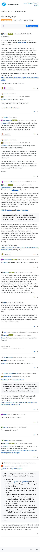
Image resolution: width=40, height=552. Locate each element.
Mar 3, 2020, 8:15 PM (17, 302)
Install (36, 5)
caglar (5, 414)
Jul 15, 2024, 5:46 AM (21, 466)
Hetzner (17, 108)
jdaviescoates (7, 97)
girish (5, 463)
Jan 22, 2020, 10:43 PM (29, 120)
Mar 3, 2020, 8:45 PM (25, 335)
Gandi (12, 108)
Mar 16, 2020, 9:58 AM (19, 414)
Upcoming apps (22, 210)
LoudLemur (6, 466)
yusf (4, 302)
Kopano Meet (21, 42)
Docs (35, 3)
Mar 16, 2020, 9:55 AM (23, 376)
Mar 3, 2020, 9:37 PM (17, 360)
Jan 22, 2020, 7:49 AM (25, 34)
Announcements (7, 20)
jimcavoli (6, 272)
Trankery (5, 427)
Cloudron (6, 108)
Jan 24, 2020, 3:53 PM (29, 259)
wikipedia (15, 190)
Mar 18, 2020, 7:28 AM (20, 427)
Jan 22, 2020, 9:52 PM (23, 97)
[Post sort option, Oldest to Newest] (3, 26)
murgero (5, 335)
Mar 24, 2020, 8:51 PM (26, 443)
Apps (25, 3)
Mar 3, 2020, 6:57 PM (26, 272)
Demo (30, 3)
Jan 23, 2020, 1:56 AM (23, 143)
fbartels (5, 34)
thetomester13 (7, 120)
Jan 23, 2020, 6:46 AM (25, 185)
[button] (2, 549)
